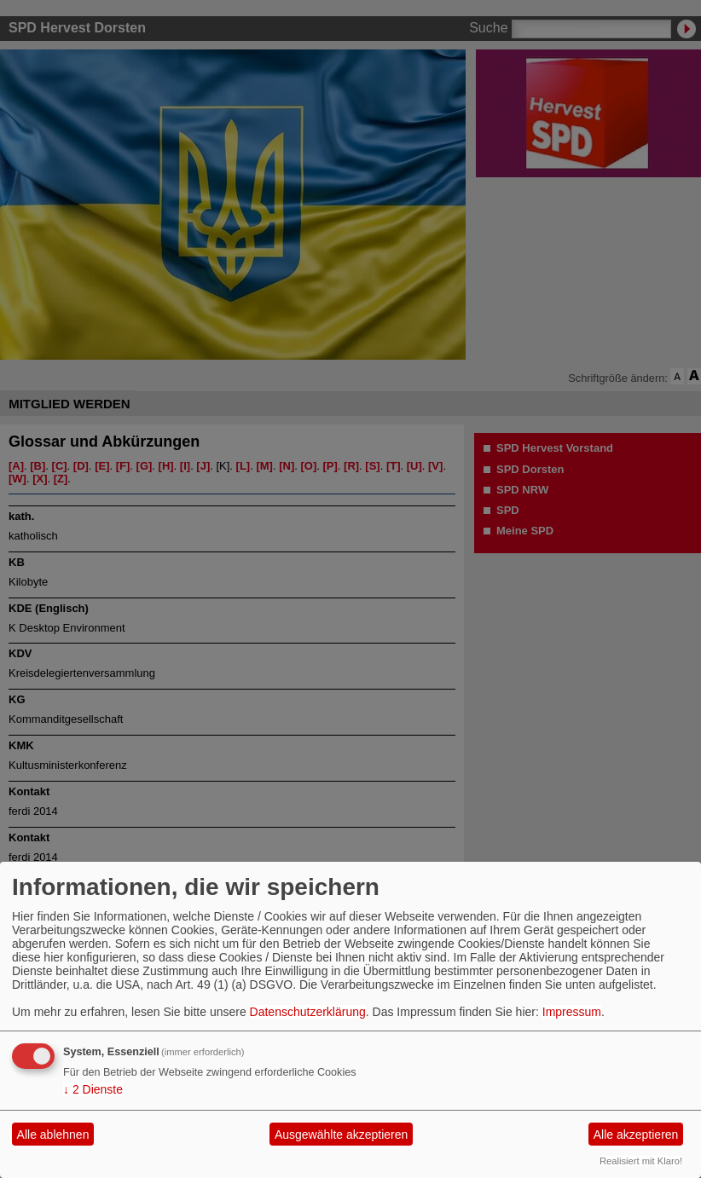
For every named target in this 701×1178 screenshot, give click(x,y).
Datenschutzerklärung (308, 1012)
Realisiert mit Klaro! (641, 1161)
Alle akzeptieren (636, 1134)
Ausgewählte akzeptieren (341, 1134)
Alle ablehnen (53, 1134)
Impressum (571, 1012)
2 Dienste (93, 1089)
